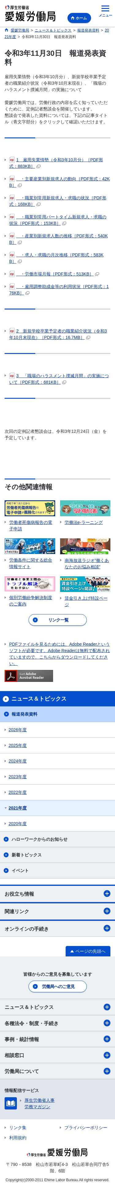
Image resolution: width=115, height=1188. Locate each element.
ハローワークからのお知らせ (39, 839)
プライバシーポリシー (85, 1127)
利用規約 (17, 1137)
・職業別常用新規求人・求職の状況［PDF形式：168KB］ (57, 201)
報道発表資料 (24, 714)
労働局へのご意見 (58, 986)
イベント (20, 870)
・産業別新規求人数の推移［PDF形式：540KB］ (58, 239)
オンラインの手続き (57, 928)
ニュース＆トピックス (57, 1007)
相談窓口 (57, 1055)
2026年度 (18, 729)
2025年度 (18, 745)
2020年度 (18, 823)
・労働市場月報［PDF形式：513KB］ (54, 274)
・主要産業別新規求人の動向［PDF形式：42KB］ (59, 182)
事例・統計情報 (57, 1039)
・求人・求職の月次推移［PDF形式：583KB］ (56, 258)
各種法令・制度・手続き (57, 1023)
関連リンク (57, 911)
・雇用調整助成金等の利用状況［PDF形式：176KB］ (59, 289)
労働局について (57, 1071)
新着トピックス (27, 854)
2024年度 (18, 761)
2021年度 (18, 807)
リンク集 (17, 1127)
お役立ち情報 (57, 893)
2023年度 (18, 776)
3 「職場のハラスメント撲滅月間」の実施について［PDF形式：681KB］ (59, 379)
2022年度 (18, 792)
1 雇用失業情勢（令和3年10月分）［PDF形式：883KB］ (56, 163)
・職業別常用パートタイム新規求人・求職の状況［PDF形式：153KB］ (57, 220)
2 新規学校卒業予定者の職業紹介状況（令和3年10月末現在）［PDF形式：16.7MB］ (58, 334)
